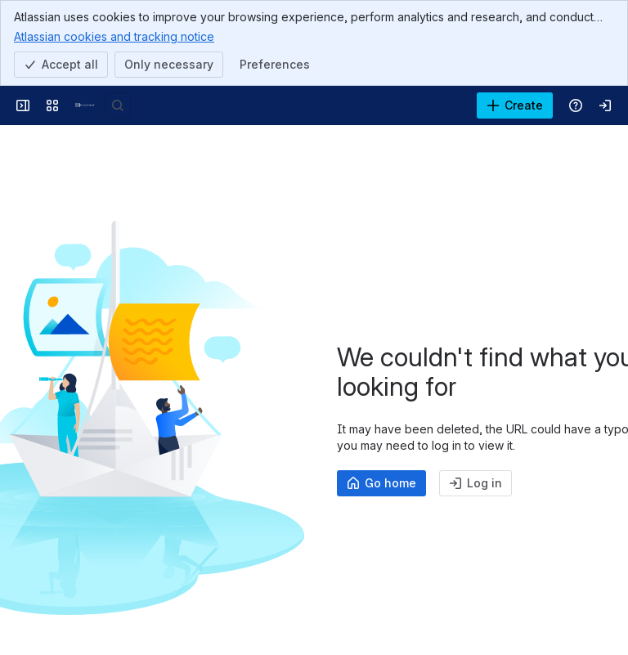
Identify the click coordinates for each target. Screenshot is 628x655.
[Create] (515, 105)
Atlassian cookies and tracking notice (114, 36)
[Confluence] (85, 105)
